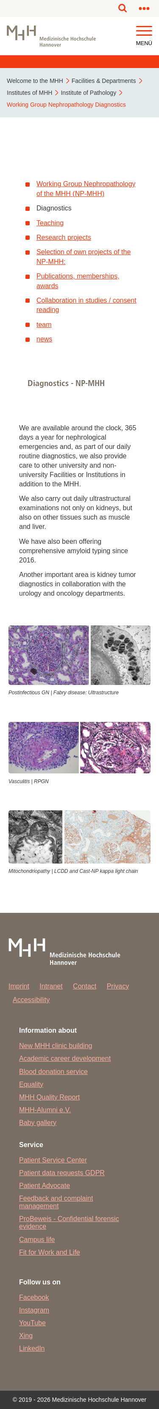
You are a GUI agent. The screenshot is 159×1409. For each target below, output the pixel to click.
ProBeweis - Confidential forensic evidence (69, 1222)
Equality (31, 1084)
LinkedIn (32, 1348)
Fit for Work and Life (49, 1252)
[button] (144, 31)
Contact (84, 986)
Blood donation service (53, 1071)
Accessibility (31, 999)
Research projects (63, 237)
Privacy (118, 986)
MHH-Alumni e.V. (45, 1110)
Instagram (34, 1310)
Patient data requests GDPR (62, 1172)
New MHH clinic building (55, 1045)
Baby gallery (37, 1122)
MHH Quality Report (49, 1097)
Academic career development (65, 1058)
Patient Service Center (53, 1160)
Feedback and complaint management (56, 1202)
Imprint (18, 986)
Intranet (50, 986)
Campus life (37, 1239)
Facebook (34, 1297)
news (44, 339)
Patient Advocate (44, 1185)
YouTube (32, 1323)
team (44, 324)
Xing (26, 1335)
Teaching (50, 223)
